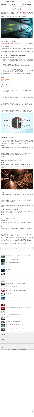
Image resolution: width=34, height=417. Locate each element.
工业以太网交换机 (25, 12)
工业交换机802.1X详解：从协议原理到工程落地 (13, 321)
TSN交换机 (12, 205)
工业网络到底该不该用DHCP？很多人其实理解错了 (13, 310)
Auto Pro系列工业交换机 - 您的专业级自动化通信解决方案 (14, 297)
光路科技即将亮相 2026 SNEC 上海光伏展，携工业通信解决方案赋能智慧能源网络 (18, 307)
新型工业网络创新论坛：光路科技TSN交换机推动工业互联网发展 (15, 283)
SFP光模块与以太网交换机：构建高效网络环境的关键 (13, 266)
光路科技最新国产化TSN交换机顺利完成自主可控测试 (13, 279)
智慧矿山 (8, 164)
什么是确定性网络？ (9, 293)
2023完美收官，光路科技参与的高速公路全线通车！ (13, 262)
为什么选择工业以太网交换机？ (6, 79)
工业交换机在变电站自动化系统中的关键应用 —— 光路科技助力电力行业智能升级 (18, 255)
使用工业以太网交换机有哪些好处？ (6, 80)
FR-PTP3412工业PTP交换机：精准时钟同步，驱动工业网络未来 (15, 259)
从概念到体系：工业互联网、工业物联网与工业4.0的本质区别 (15, 324)
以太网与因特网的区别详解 (10, 269)
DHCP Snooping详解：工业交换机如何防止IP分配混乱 (14, 314)
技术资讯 (13, 6)
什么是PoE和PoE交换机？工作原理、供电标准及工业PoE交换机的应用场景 (14, 249)
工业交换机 (9, 59)
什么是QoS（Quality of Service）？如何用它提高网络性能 (12, 248)
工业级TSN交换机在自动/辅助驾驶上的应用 (12, 286)
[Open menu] (32, 1)
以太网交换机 (23, 63)
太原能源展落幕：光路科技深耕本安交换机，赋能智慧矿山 (14, 317)
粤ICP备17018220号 (23, 349)
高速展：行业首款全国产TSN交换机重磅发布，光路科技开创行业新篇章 (16, 290)
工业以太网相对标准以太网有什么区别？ (7, 82)
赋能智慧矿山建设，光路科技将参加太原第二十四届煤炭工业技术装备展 (16, 328)
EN (29, 1)
